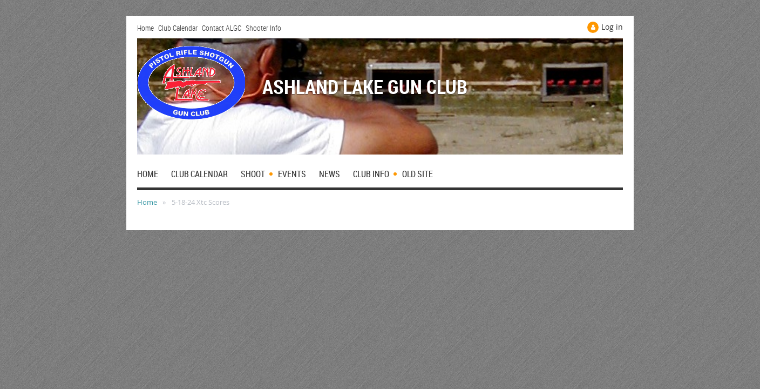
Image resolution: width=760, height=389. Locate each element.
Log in (612, 27)
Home (145, 28)
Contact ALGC (221, 28)
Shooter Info (263, 28)
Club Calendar (178, 28)
